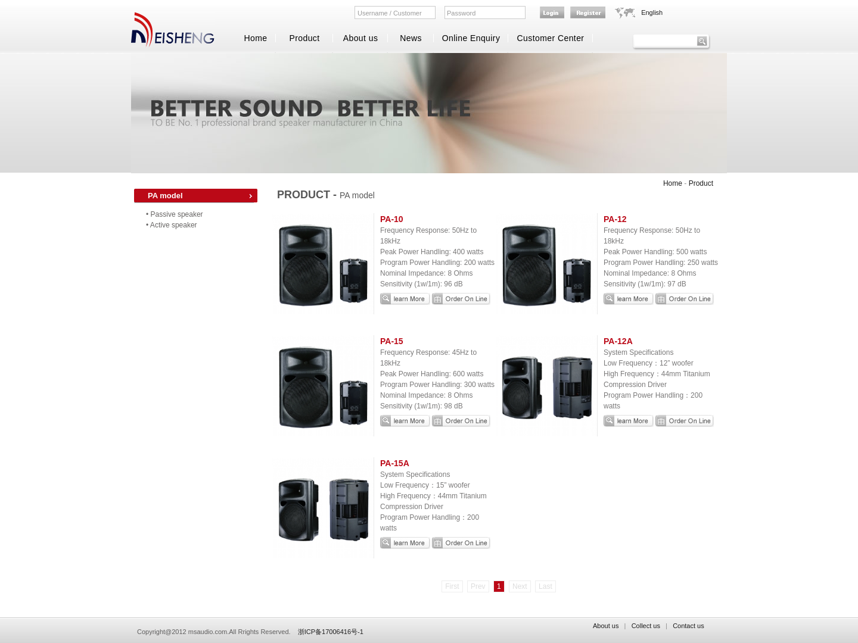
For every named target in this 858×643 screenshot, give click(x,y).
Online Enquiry (471, 38)
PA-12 (615, 219)
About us (360, 38)
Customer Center (551, 38)
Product (304, 38)
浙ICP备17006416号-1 (330, 631)
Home (255, 38)
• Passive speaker (174, 214)
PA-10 (391, 219)
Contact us (688, 625)
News (411, 38)
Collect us (646, 625)
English (652, 12)
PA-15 (391, 341)
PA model (165, 195)
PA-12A (618, 341)
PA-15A (394, 463)
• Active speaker (171, 225)
